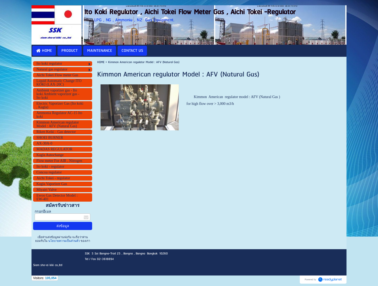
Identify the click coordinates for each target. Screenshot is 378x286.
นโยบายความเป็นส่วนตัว (64, 240)
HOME (100, 62)
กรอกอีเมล (43, 211)
